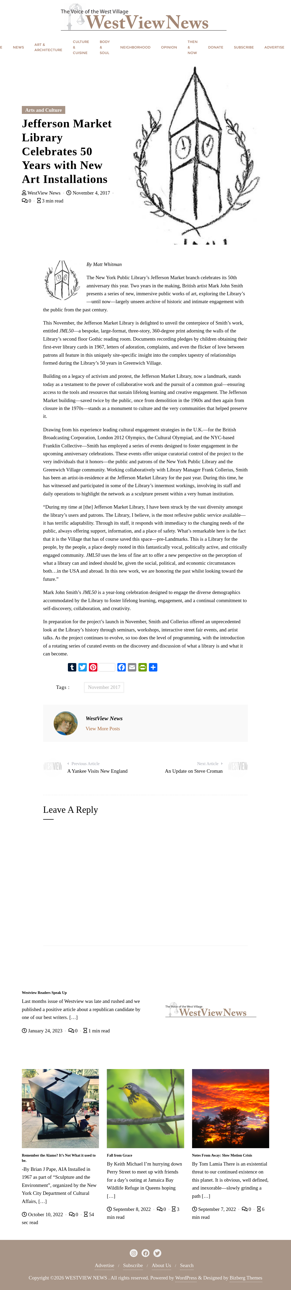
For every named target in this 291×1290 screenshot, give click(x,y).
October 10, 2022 (43, 1214)
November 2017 (104, 687)
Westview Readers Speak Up (44, 993)
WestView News (42, 193)
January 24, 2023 (43, 1030)
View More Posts (103, 728)
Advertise (104, 1265)
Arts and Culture (43, 110)
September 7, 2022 (214, 1209)
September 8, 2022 (129, 1209)
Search (187, 1265)
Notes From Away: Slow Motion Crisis (222, 1155)
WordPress (186, 1278)
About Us (161, 1265)
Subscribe (133, 1265)
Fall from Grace (119, 1155)
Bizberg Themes (246, 1278)
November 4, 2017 (88, 193)
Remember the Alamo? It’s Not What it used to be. (59, 1158)
